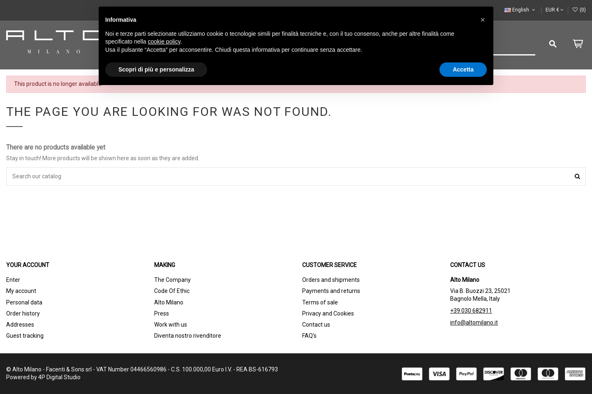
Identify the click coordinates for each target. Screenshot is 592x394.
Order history (23, 313)
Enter (13, 279)
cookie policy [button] (164, 41)
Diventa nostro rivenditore (187, 335)
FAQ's (309, 335)
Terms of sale (320, 302)
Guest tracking (25, 335)
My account (21, 291)
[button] (482, 19)
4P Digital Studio (59, 377)
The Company (172, 279)
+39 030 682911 (471, 310)
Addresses (20, 324)
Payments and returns (331, 291)
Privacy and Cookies (328, 313)
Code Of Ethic (172, 291)
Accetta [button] (463, 69)
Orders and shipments (331, 279)
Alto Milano (168, 302)
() (579, 10)
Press (161, 313)
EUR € (555, 10)
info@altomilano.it (474, 322)
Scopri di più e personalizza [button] (156, 69)
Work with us (170, 324)
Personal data (24, 302)
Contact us (316, 324)
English (520, 10)
